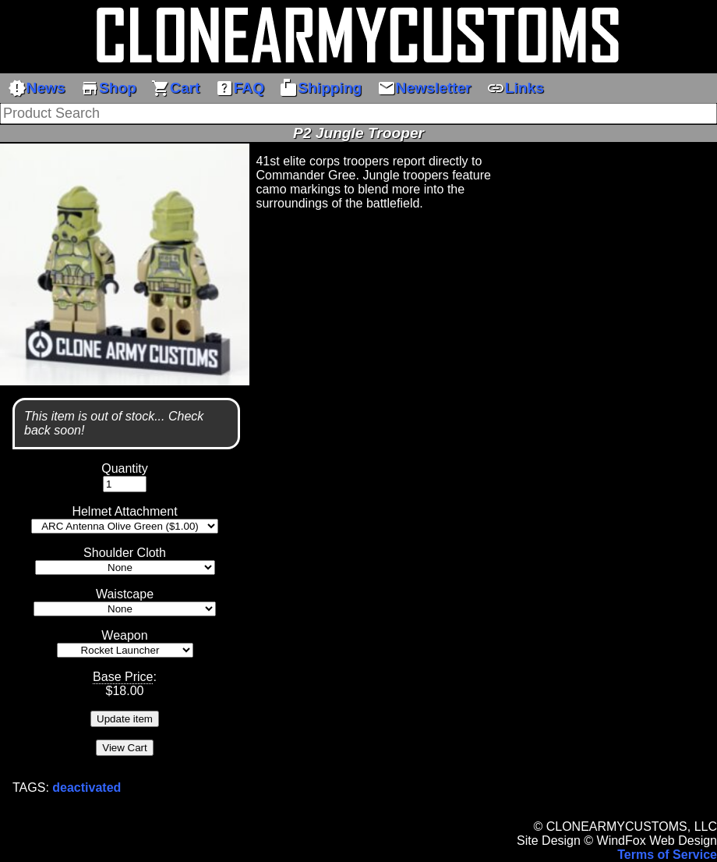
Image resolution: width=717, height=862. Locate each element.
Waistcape (125, 594)
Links (515, 88)
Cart (175, 88)
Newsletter (424, 88)
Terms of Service (667, 854)
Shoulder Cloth (124, 552)
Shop (108, 88)
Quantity (124, 468)
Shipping (320, 88)
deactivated (86, 787)
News (36, 88)
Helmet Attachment (124, 511)
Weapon (124, 635)
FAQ (239, 88)
